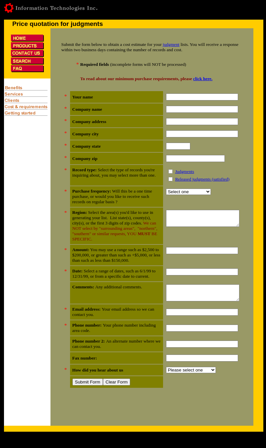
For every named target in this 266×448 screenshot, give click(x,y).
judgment (171, 44)
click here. (203, 78)
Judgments (176, 171)
